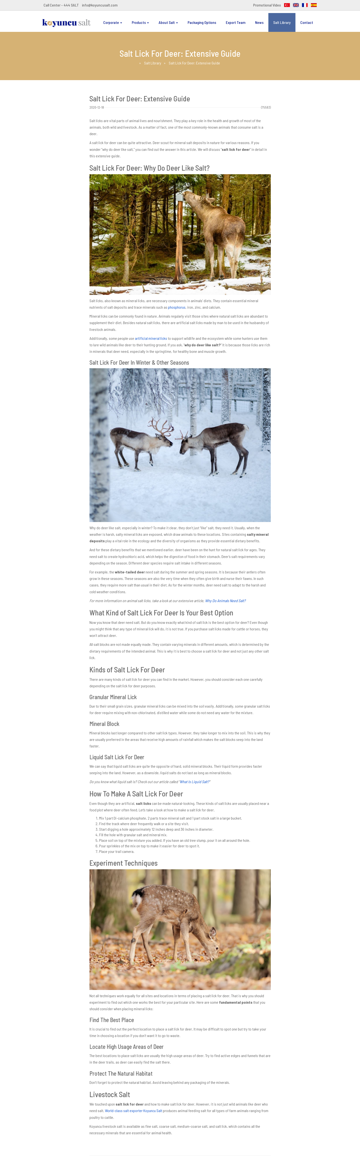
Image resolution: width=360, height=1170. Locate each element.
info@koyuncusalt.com (100, 5)
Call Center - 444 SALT (61, 5)
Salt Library (282, 22)
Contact (306, 22)
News (259, 22)
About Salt (168, 22)
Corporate (112, 22)
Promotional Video (267, 5)
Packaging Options (202, 22)
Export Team (235, 22)
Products (140, 22)
